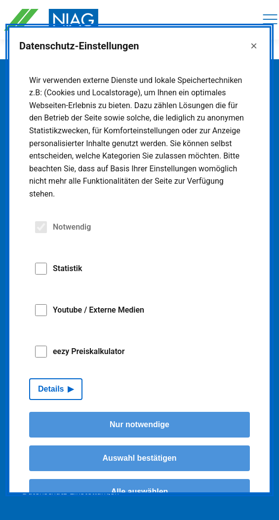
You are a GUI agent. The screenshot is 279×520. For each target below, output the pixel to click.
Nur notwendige (139, 424)
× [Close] (253, 45)
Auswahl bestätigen (139, 458)
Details (51, 389)
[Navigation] (270, 20)
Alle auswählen (139, 491)
